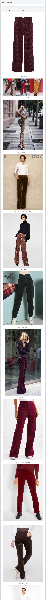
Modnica (5, 2)
